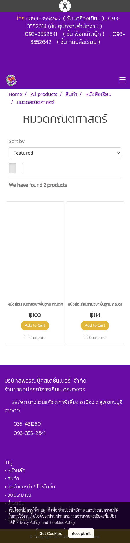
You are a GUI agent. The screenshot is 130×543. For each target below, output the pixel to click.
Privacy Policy (28, 522)
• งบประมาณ (17, 495)
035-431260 (28, 424)
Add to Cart (35, 325)
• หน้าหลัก (14, 470)
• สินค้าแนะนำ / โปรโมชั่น (29, 486)
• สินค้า (11, 478)
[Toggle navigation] (122, 80)
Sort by (18, 141)
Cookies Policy (62, 522)
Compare (37, 338)
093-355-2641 (29, 433)
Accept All (81, 533)
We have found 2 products (38, 185)
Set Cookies (51, 533)
